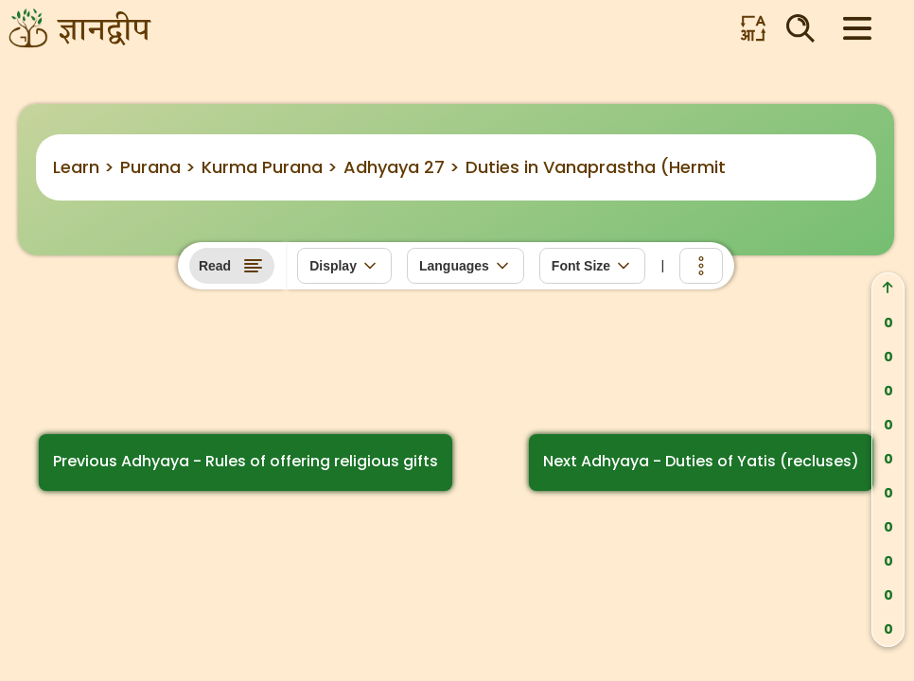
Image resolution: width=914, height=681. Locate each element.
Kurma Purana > (270, 167)
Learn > (83, 167)
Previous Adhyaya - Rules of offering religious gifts (245, 461)
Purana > (158, 167)
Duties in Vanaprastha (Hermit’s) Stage (634, 167)
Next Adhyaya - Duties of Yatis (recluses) (701, 461)
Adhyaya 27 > (401, 167)
